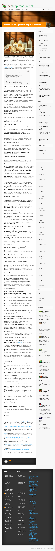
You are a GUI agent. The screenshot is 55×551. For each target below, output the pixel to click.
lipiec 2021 (41, 225)
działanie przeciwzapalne (9, 67)
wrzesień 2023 (42, 210)
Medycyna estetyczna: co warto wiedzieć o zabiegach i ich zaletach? (44, 95)
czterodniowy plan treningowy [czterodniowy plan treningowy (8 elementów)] (33, 482)
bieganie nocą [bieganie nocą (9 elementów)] (32, 478)
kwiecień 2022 (41, 220)
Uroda (22, 9)
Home (5, 9)
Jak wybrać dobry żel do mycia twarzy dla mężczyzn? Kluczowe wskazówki (44, 71)
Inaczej (12, 9)
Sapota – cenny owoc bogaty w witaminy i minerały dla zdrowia (45, 117)
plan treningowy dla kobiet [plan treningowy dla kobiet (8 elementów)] (33, 506)
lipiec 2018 (41, 258)
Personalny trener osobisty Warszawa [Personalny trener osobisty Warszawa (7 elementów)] (32, 504)
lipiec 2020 (41, 249)
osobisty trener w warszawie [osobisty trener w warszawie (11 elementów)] (33, 501)
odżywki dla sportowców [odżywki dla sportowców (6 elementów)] (32, 495)
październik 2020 (42, 244)
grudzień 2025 (41, 174)
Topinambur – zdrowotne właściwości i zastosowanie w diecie (45, 52)
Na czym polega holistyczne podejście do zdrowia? (44, 313)
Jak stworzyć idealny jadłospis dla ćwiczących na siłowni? (17, 437)
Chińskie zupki (20, 487)
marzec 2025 (41, 196)
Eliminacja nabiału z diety (10, 340)
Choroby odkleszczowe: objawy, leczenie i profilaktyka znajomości (44, 128)
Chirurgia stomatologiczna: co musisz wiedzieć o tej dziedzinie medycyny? (21, 493)
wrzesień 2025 (42, 181)
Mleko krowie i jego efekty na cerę (13, 76)
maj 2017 (40, 275)
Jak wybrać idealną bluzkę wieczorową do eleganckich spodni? (44, 90)
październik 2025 (42, 179)
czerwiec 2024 (42, 201)
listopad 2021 (41, 222)
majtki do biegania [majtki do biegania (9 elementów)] (31, 489)
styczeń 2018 (41, 261)
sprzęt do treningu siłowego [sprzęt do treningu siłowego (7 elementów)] (32, 519)
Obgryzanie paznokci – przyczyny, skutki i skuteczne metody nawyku (44, 111)
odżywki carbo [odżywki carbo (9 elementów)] (33, 494)
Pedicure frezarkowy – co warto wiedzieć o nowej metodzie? (9, 489)
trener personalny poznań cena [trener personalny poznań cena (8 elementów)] (33, 526)
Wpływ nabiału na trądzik (10, 74)
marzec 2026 (41, 167)
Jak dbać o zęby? (21, 520)
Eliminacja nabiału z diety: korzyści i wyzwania (14, 82)
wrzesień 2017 (41, 265)
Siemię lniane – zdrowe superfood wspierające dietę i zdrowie (18, 421)
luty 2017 (40, 282)
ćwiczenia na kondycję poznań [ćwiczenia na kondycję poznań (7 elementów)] (33, 541)
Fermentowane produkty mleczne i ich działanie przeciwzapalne (18, 77)
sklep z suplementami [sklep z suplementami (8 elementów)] (32, 515)
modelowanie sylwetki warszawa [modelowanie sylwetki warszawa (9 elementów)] (33, 492)
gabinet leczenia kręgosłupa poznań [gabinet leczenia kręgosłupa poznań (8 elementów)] (33, 485)
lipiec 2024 (41, 198)
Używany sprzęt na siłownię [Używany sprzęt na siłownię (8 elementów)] (33, 540)
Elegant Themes (38, 548)
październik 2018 (42, 251)
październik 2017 (42, 263)
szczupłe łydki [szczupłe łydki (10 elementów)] (32, 521)
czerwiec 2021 (41, 227)
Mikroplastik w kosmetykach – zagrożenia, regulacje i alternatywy (8, 502)
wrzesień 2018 (41, 253)
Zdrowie (26, 9)
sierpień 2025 (41, 184)
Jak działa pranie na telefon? (44, 79)
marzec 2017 (41, 280)
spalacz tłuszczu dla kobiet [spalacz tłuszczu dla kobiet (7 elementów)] (32, 518)
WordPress (50, 548)
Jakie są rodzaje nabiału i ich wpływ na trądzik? (14, 75)
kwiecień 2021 (41, 232)
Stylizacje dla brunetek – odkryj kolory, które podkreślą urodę (44, 84)
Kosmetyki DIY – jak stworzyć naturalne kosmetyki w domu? (9, 495)
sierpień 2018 (41, 256)
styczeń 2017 (41, 285)
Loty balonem (17, 9)
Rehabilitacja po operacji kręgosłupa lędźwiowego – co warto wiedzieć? (44, 122)
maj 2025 (41, 191)
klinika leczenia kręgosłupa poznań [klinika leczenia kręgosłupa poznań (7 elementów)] (32, 487)
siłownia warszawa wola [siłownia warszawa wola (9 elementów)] (33, 513)
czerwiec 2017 (41, 273)
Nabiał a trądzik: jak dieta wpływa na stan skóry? (14, 72)
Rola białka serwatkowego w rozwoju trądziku (15, 81)
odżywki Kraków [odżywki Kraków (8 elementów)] (33, 497)
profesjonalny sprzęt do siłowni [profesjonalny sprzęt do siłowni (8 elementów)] (33, 508)
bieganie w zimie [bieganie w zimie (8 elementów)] (33, 479)
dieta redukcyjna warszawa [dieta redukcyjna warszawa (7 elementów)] (33, 483)
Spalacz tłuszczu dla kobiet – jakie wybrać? (45, 419)
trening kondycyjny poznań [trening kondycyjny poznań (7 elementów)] (33, 531)
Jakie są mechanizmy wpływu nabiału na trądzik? (14, 78)
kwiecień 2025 (41, 193)
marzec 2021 (41, 234)
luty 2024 (41, 208)
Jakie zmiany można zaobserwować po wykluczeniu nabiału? (17, 83)
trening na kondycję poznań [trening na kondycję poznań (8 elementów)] (33, 533)
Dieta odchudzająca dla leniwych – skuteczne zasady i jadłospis (44, 42)
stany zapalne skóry (15, 240)
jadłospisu (20, 342)
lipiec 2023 (41, 213)
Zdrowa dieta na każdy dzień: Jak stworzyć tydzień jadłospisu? (18, 444)
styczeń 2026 (41, 172)
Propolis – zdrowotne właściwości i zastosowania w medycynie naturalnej (45, 47)
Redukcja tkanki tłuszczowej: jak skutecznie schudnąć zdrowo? (18, 426)
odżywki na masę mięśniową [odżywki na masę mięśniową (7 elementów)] (32, 498)
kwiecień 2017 (41, 277)
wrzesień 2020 (42, 246)
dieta (15, 86)
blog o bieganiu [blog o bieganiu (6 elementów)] (31, 480)
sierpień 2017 (41, 268)
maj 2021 (40, 229)
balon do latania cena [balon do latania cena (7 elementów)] (33, 474)
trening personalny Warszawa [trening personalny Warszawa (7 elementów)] (32, 535)
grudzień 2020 (42, 241)
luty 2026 (41, 169)
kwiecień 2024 (41, 205)
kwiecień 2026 (41, 164)
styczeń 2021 (41, 239)
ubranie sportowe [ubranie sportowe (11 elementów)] (32, 537)
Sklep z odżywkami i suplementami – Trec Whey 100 (9, 509)
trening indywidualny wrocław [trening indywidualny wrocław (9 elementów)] (33, 529)
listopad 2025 (41, 176)
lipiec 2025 (41, 186)
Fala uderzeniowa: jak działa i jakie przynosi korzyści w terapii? (44, 139)
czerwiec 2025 (42, 188)
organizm (25, 230)
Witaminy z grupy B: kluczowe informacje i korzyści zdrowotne (43, 37)
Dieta (9, 9)
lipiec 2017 (41, 270)
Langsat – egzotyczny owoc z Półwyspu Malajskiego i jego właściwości (45, 134)
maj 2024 (41, 203)
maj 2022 (41, 217)
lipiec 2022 (41, 215)
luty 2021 (40, 237)
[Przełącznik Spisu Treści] (28, 71)
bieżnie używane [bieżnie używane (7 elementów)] (35, 479)
